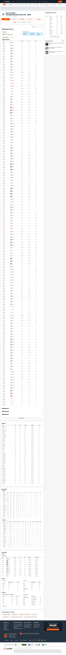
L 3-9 (22, 180)
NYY (12, 180)
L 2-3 (22, 139)
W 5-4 (15, 560)
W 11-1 (22, 363)
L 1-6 (22, 309)
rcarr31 (50, 21)
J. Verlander (4, 526)
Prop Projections (25, 4)
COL (12, 363)
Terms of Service (23, 640)
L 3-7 (22, 131)
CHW (13, 172)
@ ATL (13, 50)
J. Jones (3, 448)
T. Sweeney (3, 473)
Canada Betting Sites (28, 624)
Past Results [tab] (12, 37)
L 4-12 (15, 564)
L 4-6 (22, 123)
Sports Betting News (18, 625)
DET (3, 599)
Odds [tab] (14, 19)
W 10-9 (22, 72)
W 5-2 (15, 562)
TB (12, 323)
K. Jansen (3, 445)
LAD (12, 331)
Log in (60, 1)
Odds (20, 4)
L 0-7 (22, 215)
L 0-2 (22, 223)
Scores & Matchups (10, 4)
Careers (5, 625)
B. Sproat (36, 560)
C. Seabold (3, 468)
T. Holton (3, 440)
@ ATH (13, 266)
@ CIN (13, 42)
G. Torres (3, 476)
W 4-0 (22, 239)
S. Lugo (36, 575)
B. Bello (36, 570)
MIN (12, 147)
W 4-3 (22, 282)
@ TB (13, 131)
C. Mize (29, 562)
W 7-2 (22, 166)
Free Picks (16, 4)
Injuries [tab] (39, 19)
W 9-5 (22, 115)
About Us (6, 622)
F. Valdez (3, 478)
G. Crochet (36, 568)
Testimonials (6, 629)
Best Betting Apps (27, 627)
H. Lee (3, 451)
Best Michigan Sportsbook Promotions (24, 614)
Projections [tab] (22, 19)
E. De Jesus (4, 536)
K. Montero (3, 461)
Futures (30, 4)
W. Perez (4, 512)
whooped (50, 23)
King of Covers (37, 625)
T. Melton (3, 458)
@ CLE (13, 158)
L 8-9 (22, 42)
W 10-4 (22, 88)
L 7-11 (22, 390)
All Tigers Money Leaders (55, 36)
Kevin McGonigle (33, 597)
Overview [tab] (5, 19)
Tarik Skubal (33, 602)
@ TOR (13, 371)
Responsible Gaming (18, 628)
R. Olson (3, 463)
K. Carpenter (4, 431)
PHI (12, 223)
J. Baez (3, 428)
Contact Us (6, 624)
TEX (12, 56)
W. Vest (3, 481)
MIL (8, 562)
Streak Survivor (37, 624)
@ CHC (13, 239)
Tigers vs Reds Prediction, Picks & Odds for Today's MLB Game (56, 43)
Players (50, 4)
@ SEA (13, 274)
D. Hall (36, 562)
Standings (54, 4)
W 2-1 (22, 58)
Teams (47, 4)
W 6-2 (22, 80)
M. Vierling (3, 483)
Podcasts (15, 627)
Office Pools (36, 627)
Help (11, 640)
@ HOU (13, 166)
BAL (12, 258)
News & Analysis (36, 4)
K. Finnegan (3, 435)
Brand (5, 628)
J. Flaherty (3, 436)
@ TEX (13, 207)
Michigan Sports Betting (6, 614)
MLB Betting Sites (14, 614)
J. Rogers (3, 466)
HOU (12, 188)
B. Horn (3, 441)
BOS (12, 64)
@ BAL (13, 107)
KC (12, 247)
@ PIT (13, 309)
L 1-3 (22, 147)
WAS (12, 390)
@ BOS (9, 566)
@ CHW (13, 123)
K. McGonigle (4, 453)
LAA (12, 115)
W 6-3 (22, 96)
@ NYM (13, 80)
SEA (12, 139)
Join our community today (53, 629)
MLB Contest (42, 4)
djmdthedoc (51, 26)
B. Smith (3, 471)
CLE (12, 96)
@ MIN (13, 339)
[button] (42, 29)
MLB (4, 4)
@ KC (13, 72)
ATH (12, 215)
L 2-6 (22, 50)
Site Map (6, 640)
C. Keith (4, 502)
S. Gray (36, 566)
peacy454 (50, 33)
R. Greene (3, 438)
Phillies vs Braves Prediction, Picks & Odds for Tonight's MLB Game (55, 52)
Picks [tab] (30, 19)
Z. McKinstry (4, 507)
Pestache (50, 19)
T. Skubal (29, 560)
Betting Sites (27, 622)
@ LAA (13, 231)
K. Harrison (36, 564)
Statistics (59, 4)
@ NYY (13, 201)
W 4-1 (22, 107)
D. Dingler (3, 433)
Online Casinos (34, 614)
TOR (12, 88)
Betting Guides (18, 622)
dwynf (50, 28)
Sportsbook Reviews (18, 624)
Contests (36, 622)
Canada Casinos (27, 625)
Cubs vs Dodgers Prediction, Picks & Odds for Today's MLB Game (55, 48)
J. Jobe (3, 446)
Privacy (16, 640)
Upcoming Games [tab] (5, 37)
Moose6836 (51, 30)
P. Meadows (3, 456)
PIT (12, 398)
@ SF (13, 282)
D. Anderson (3, 426)
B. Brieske (3, 430)
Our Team (6, 627)
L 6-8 (22, 64)
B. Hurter (3, 443)
